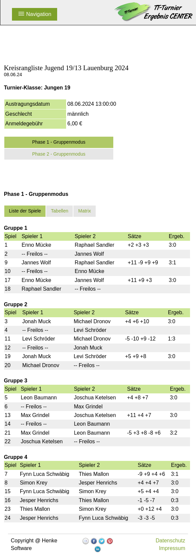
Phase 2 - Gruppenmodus (58, 154)
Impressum (172, 548)
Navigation (34, 14)
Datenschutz (170, 540)
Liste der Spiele (25, 210)
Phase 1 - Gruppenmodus (58, 142)
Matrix (84, 210)
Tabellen (59, 210)
